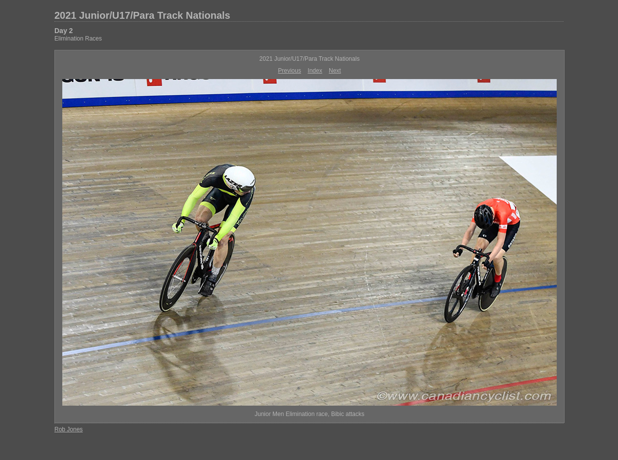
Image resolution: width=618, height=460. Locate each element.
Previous (289, 70)
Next (335, 70)
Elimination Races (78, 38)
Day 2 (63, 31)
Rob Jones (68, 429)
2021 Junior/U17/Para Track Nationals (142, 15)
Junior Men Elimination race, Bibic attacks (309, 414)
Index (315, 70)
